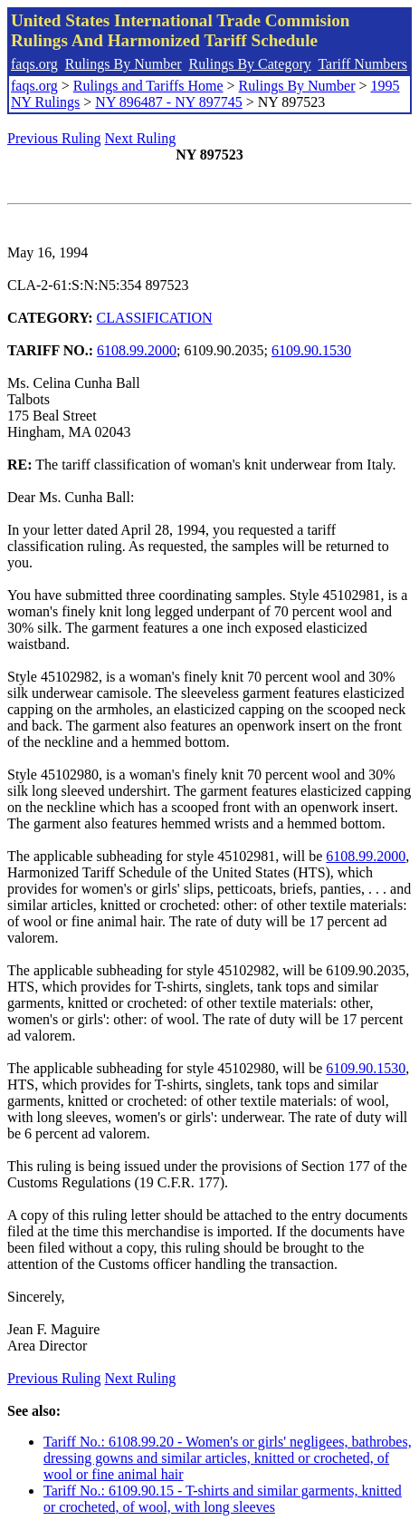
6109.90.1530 (311, 350)
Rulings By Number (123, 64)
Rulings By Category (250, 64)
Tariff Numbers (362, 64)
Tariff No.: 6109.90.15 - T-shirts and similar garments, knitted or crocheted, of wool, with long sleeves (222, 1499)
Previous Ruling (54, 138)
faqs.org (34, 64)
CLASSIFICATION (155, 317)
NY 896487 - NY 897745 (168, 102)
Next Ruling (140, 138)
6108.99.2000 (136, 350)
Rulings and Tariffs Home (148, 85)
